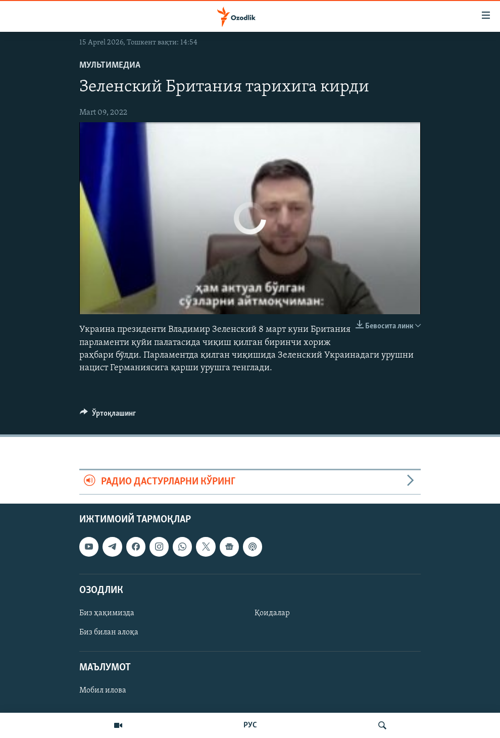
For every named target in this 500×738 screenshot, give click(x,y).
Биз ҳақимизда (106, 613)
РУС (250, 725)
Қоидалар (272, 613)
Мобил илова (102, 690)
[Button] (108, 415)
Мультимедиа (109, 65)
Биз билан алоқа (108, 632)
